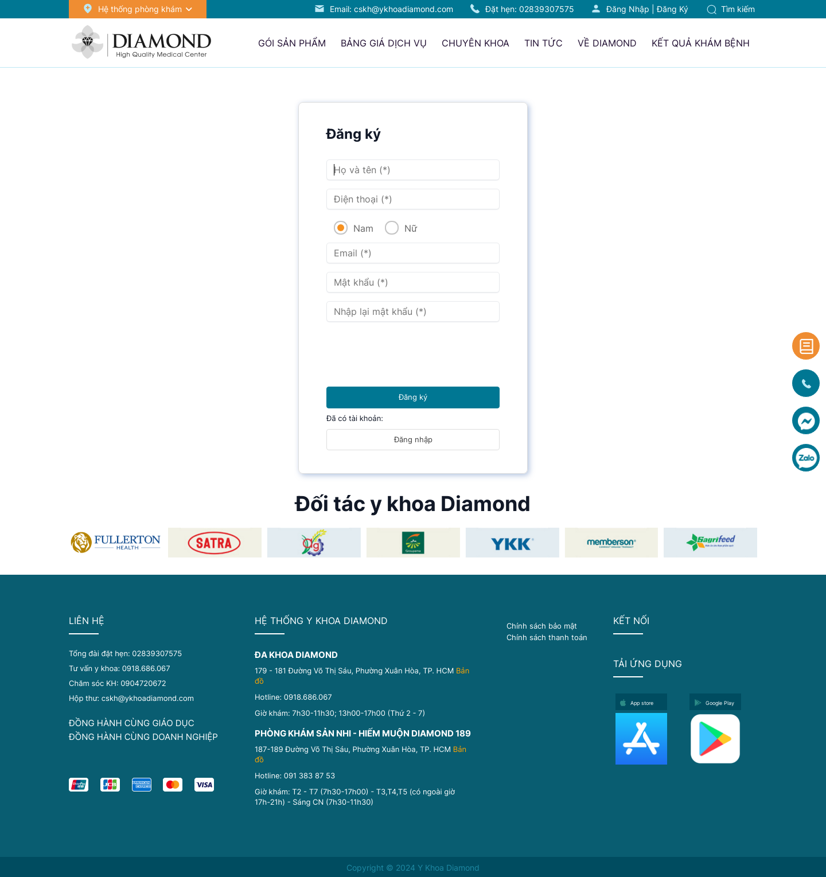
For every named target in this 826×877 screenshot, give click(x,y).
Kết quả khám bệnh (701, 43)
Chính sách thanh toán (546, 637)
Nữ (409, 228)
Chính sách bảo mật (541, 625)
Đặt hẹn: (529, 9)
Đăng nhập (627, 9)
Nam (361, 228)
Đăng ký (672, 9)
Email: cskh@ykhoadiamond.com (391, 9)
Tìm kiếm (731, 9)
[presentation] (413, 352)
